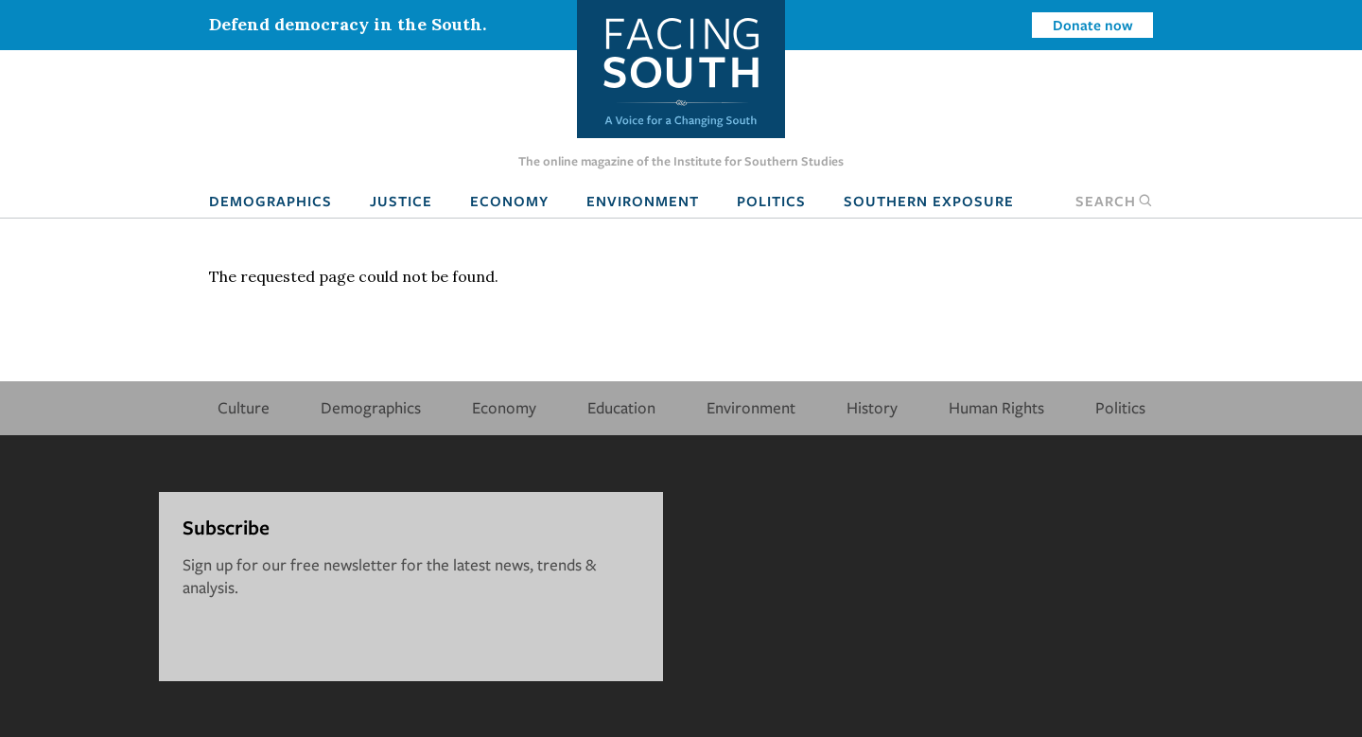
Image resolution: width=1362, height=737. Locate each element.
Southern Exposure (929, 200)
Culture (244, 407)
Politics (771, 200)
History (872, 407)
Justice (401, 200)
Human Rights (996, 407)
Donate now (1093, 24)
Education (621, 407)
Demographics (270, 200)
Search (1114, 200)
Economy (509, 200)
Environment (642, 200)
